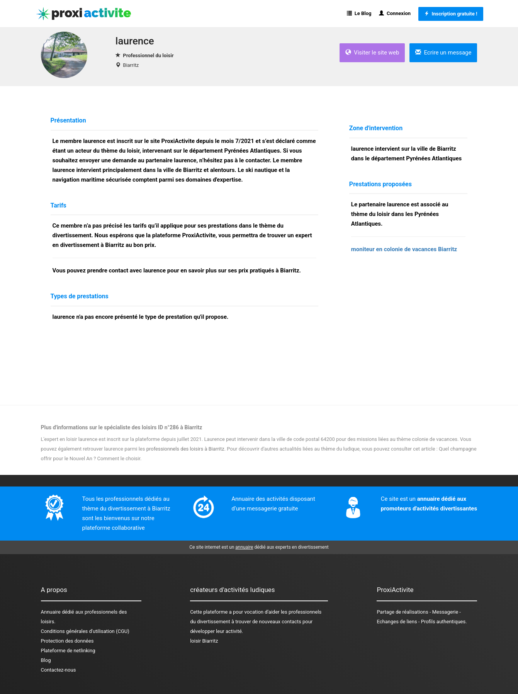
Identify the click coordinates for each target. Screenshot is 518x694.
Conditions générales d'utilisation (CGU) (85, 631)
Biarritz (131, 65)
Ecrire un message (443, 52)
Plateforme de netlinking (68, 650)
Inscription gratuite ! (450, 14)
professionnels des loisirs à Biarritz (185, 449)
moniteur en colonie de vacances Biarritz (404, 249)
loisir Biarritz (204, 641)
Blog (46, 660)
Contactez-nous (58, 670)
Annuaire (51, 612)
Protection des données (67, 641)
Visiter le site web (372, 52)
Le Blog (359, 13)
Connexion (395, 13)
